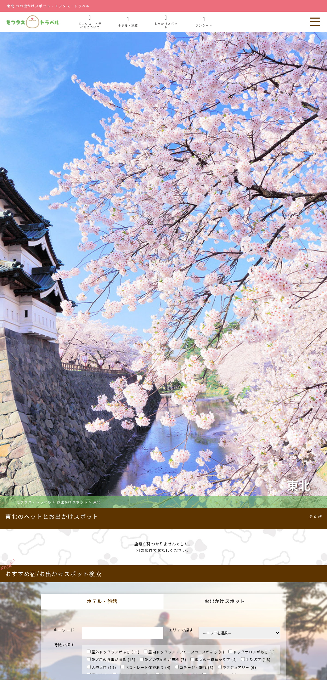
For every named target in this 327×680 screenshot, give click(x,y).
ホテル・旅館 (102, 601)
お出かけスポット (224, 601)
